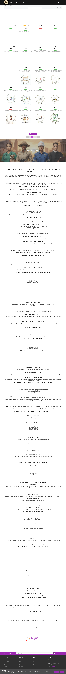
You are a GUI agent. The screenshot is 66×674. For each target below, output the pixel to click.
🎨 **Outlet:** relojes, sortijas (33, 648)
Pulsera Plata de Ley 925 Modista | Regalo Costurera (40, 92)
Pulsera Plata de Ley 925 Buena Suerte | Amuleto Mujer (25, 113)
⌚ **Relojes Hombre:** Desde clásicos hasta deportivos (33, 643)
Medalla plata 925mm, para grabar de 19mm (11, 25)
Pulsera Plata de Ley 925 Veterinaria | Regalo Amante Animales (10, 48)
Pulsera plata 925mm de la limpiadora (10, 91)
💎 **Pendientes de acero (33, 649)
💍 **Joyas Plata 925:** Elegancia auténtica (33, 647)
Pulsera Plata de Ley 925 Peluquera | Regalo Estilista (40, 113)
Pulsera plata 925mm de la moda (55, 69)
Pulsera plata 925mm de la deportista (25, 91)
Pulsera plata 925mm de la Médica (55, 25)
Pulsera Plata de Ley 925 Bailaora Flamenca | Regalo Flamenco (10, 133)
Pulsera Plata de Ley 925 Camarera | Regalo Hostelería (25, 28)
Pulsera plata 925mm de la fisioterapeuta (40, 25)
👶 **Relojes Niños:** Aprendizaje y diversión (33, 645)
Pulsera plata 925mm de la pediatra (40, 69)
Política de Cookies (32, 671)
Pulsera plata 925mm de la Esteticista (25, 69)
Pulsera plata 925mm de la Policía (55, 112)
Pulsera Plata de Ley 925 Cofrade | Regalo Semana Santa (11, 70)
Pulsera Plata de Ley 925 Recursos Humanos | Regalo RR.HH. (40, 133)
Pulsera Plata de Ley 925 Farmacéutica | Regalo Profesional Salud (55, 133)
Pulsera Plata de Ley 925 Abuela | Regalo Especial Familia (26, 48)
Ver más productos (33, 143)
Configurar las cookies (13, 672)
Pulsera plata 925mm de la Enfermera (40, 48)
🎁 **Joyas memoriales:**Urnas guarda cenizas (33, 650)
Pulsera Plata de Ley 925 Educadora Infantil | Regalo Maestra (25, 133)
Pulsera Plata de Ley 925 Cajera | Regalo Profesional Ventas (55, 48)
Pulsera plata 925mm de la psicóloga (11, 112)
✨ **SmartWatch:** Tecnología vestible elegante (33, 642)
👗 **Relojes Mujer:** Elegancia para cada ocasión (33, 644)
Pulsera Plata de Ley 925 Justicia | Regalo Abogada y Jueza (55, 92)
